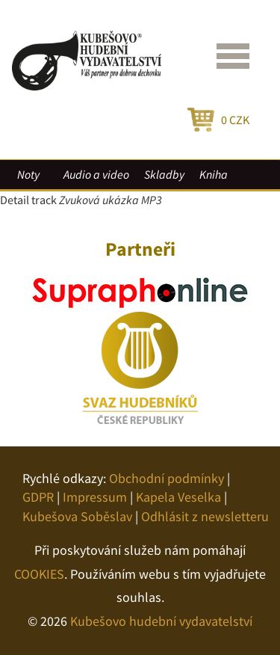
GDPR (38, 496)
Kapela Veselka (178, 496)
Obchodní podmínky (166, 478)
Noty (28, 174)
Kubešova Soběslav (77, 516)
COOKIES (39, 573)
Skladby (164, 174)
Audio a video (96, 174)
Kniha (213, 174)
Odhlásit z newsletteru (205, 516)
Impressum (95, 496)
